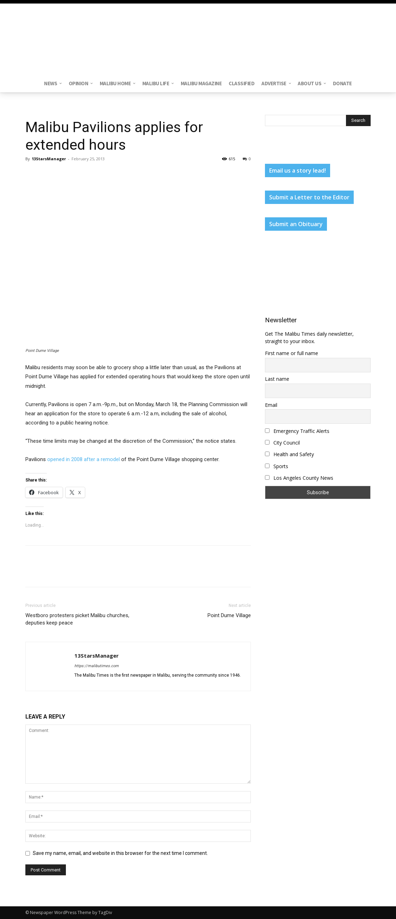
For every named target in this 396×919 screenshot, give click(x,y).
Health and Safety (289, 454)
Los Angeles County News (299, 477)
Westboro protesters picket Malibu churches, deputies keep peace (77, 619)
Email (271, 405)
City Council (282, 442)
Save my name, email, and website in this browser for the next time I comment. (120, 853)
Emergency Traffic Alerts (297, 431)
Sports (276, 466)
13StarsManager (49, 158)
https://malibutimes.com (96, 666)
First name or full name (291, 353)
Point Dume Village (229, 615)
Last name (277, 378)
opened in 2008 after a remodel (83, 459)
